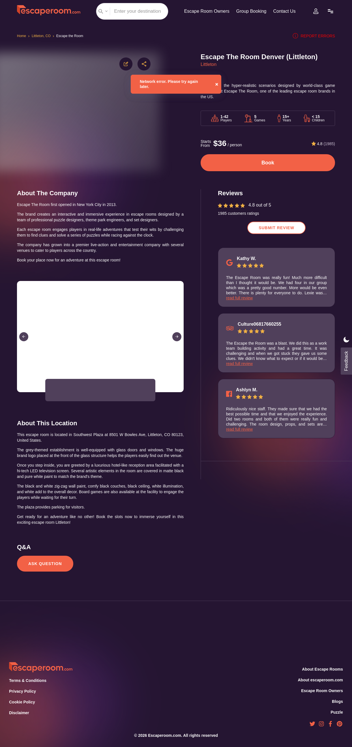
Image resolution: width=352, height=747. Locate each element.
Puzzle (337, 712)
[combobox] (131, 11)
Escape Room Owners (204, 11)
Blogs (337, 701)
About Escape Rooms (322, 669)
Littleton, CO (43, 36)
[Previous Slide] (23, 342)
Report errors (315, 36)
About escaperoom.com (320, 680)
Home (22, 36)
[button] (59, 395)
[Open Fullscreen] (182, 397)
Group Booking (251, 11)
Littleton (209, 64)
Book (268, 163)
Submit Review (276, 228)
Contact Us (285, 11)
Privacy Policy (22, 691)
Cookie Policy (22, 702)
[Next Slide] (176, 342)
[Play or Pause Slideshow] (18, 397)
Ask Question (44, 575)
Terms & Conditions (27, 681)
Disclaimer (19, 713)
